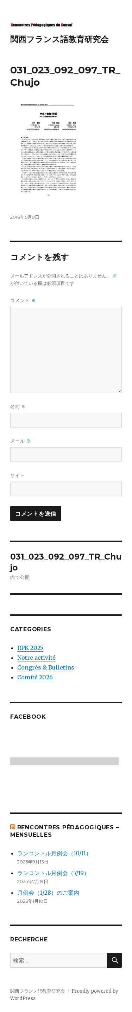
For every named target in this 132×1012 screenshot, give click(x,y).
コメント (23, 300)
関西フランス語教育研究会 (59, 39)
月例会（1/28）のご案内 (48, 892)
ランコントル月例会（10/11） (54, 853)
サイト (17, 475)
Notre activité (36, 657)
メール (20, 441)
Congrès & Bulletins (45, 667)
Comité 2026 (35, 677)
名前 (18, 407)
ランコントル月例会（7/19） (53, 872)
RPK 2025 (30, 647)
